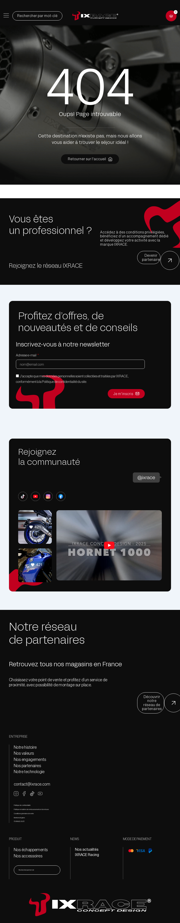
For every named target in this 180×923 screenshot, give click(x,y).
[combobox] (37, 870)
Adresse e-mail (26, 355)
